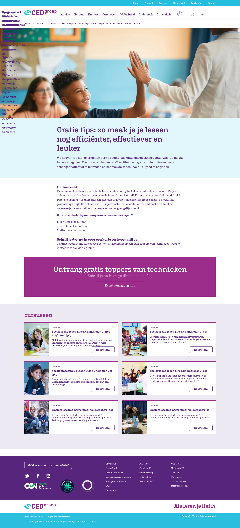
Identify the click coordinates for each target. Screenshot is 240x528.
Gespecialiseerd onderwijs (118, 477)
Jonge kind (111, 468)
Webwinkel (127, 14)
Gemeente (111, 490)
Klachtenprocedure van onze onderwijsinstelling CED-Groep (55, 521)
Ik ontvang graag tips (120, 285)
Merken (79, 14)
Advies (65, 14)
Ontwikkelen (165, 14)
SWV (108, 486)
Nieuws (51, 23)
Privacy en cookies (33, 516)
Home (136, 3)
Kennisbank (179, 3)
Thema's (93, 14)
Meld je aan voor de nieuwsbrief (48, 465)
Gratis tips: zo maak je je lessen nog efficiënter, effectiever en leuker (99, 23)
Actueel (149, 3)
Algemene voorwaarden (59, 516)
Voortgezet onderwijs (116, 481)
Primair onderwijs (114, 472)
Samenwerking (146, 472)
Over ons (163, 3)
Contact (212, 3)
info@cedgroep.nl (179, 486)
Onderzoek (146, 14)
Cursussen (109, 14)
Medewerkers (145, 477)
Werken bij (196, 3)
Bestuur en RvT (146, 481)
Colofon (93, 521)
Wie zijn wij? (145, 468)
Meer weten (103, 349)
